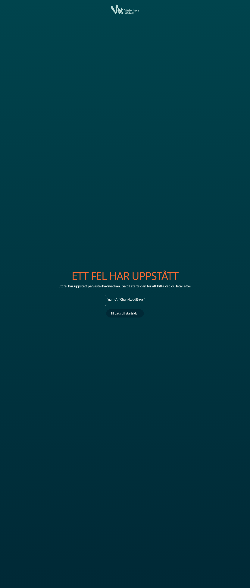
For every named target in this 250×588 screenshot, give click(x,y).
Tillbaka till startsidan (125, 313)
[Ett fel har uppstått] (125, 9)
